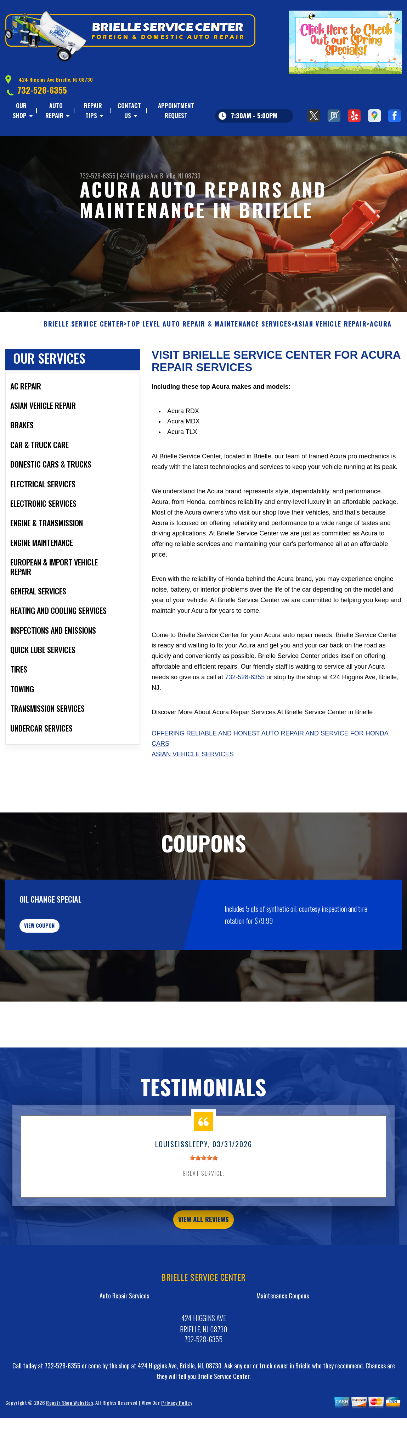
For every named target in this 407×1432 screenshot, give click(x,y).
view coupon (58, 945)
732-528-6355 (42, 89)
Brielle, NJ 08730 (180, 175)
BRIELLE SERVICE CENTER (84, 339)
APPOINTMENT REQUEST (176, 110)
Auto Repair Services (124, 1324)
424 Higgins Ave (139, 175)
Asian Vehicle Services (193, 769)
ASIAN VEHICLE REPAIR (330, 339)
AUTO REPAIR (54, 110)
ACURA (381, 339)
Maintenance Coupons (282, 1324)
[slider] (204, 1182)
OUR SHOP (20, 110)
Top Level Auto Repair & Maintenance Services (209, 339)
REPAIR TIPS (93, 110)
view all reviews (203, 1246)
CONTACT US (129, 110)
